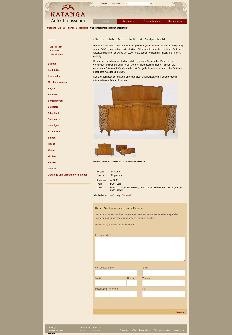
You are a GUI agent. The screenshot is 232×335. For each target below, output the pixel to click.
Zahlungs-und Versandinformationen (68, 174)
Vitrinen (52, 162)
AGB (133, 330)
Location (116, 3)
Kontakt (104, 3)
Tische (51, 144)
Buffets (52, 63)
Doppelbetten (56, 47)
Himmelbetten (56, 54)
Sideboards (54, 119)
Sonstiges (53, 125)
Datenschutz (144, 330)
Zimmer (52, 168)
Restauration (175, 21)
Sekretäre (53, 107)
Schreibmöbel (55, 100)
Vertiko (52, 156)
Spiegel (52, 137)
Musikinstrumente (58, 82)
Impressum (179, 330)
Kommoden (54, 76)
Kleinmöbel (54, 70)
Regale (52, 88)
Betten (51, 40)
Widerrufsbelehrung (161, 330)
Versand (126, 195)
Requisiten (129, 21)
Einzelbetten (55, 50)
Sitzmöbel (53, 113)
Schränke (53, 94)
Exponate (105, 21)
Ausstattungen (152, 21)
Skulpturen (54, 131)
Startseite (124, 330)
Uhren (51, 150)
